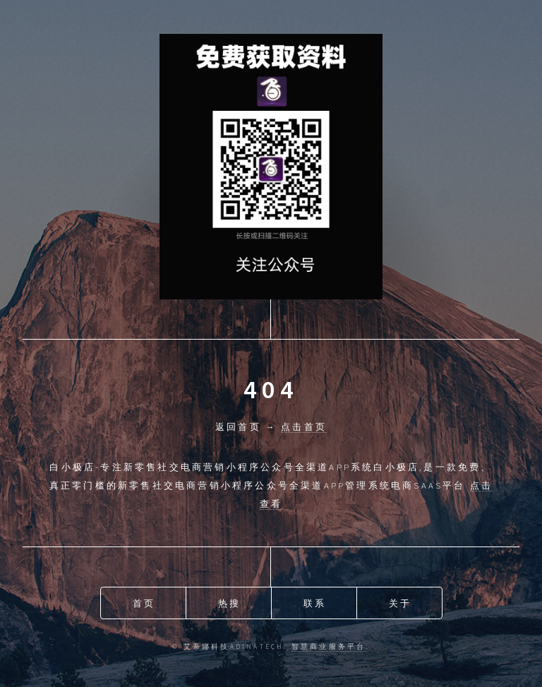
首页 (144, 603)
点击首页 (304, 426)
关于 (400, 603)
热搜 (229, 603)
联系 (314, 603)
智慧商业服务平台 (328, 647)
